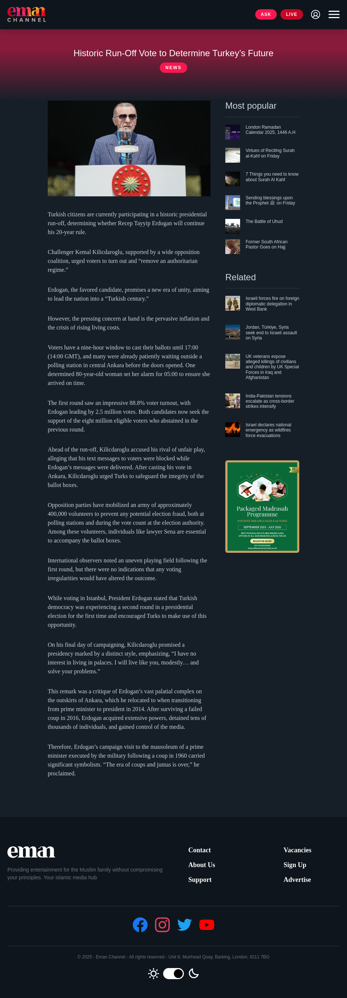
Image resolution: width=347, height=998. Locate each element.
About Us (201, 865)
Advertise (297, 879)
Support (200, 879)
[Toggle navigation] (332, 14)
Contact (199, 850)
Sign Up (294, 865)
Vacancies (297, 850)
